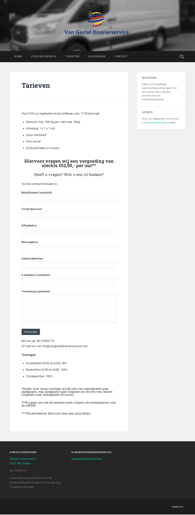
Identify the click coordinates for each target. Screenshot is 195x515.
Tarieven (72, 57)
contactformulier (158, 123)
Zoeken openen (182, 57)
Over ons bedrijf (44, 57)
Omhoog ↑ (178, 507)
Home (18, 57)
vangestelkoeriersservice (86, 459)
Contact (120, 57)
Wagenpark (97, 57)
